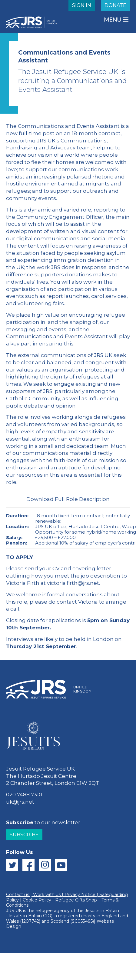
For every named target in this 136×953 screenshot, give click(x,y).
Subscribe (24, 835)
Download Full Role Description (68, 499)
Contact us (17, 894)
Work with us (47, 894)
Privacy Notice (80, 894)
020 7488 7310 (24, 794)
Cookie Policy (37, 900)
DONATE (115, 5)
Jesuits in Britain (102, 910)
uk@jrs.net (20, 802)
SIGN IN (81, 5)
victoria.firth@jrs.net (73, 583)
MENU (113, 19)
